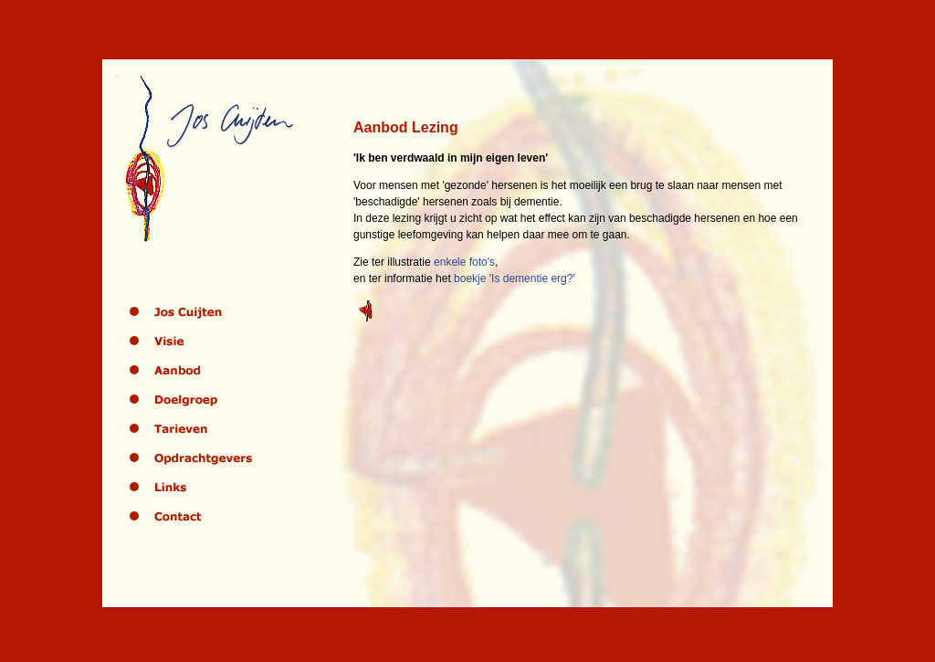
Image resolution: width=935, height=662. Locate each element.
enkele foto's (464, 262)
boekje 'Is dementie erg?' (514, 278)
